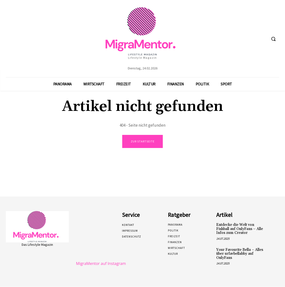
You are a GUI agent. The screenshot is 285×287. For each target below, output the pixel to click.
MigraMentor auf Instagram (101, 263)
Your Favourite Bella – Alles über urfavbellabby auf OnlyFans (239, 254)
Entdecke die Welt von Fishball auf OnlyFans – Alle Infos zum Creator (239, 229)
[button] (273, 39)
